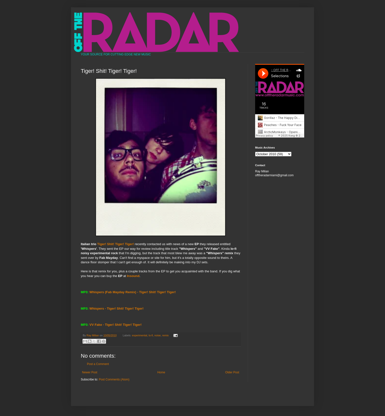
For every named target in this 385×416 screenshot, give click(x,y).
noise (157, 335)
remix (165, 335)
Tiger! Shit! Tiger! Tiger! (115, 244)
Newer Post (89, 372)
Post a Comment (98, 364)
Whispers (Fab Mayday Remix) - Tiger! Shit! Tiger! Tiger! (132, 292)
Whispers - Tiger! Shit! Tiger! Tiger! (116, 308)
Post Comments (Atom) (114, 379)
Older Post (232, 372)
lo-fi (151, 335)
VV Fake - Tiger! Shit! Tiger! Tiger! (115, 325)
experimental (139, 335)
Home (161, 372)
